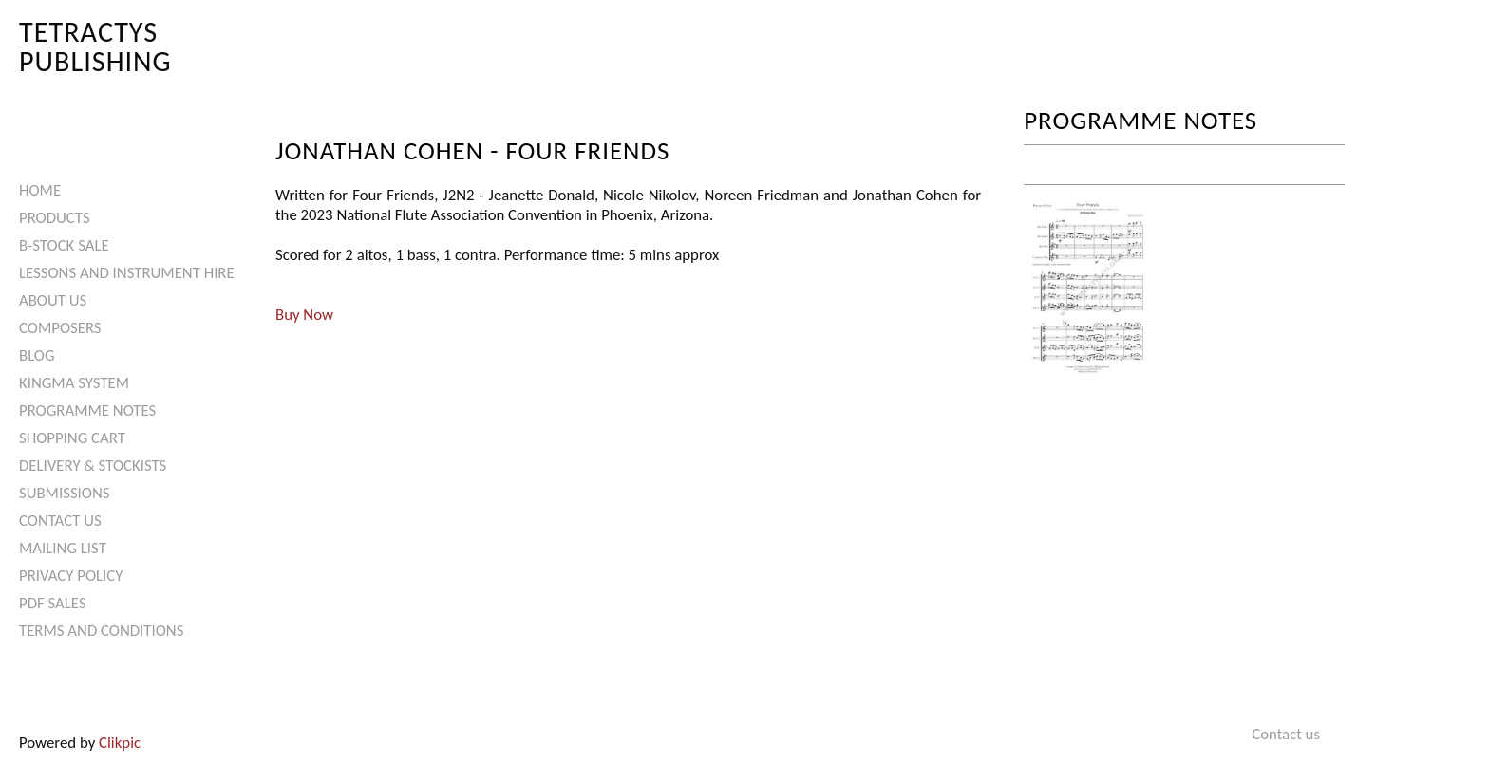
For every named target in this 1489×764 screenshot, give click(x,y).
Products (54, 218)
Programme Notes (87, 410)
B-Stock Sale (64, 245)
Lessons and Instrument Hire (127, 273)
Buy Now (304, 315)
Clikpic (120, 743)
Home (40, 190)
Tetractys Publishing (95, 46)
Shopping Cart (72, 438)
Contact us (60, 521)
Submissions (64, 493)
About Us (52, 300)
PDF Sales (52, 603)
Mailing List (62, 548)
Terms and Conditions (101, 631)
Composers (60, 328)
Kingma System (74, 383)
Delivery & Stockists (92, 465)
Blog (37, 355)
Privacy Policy (71, 576)
